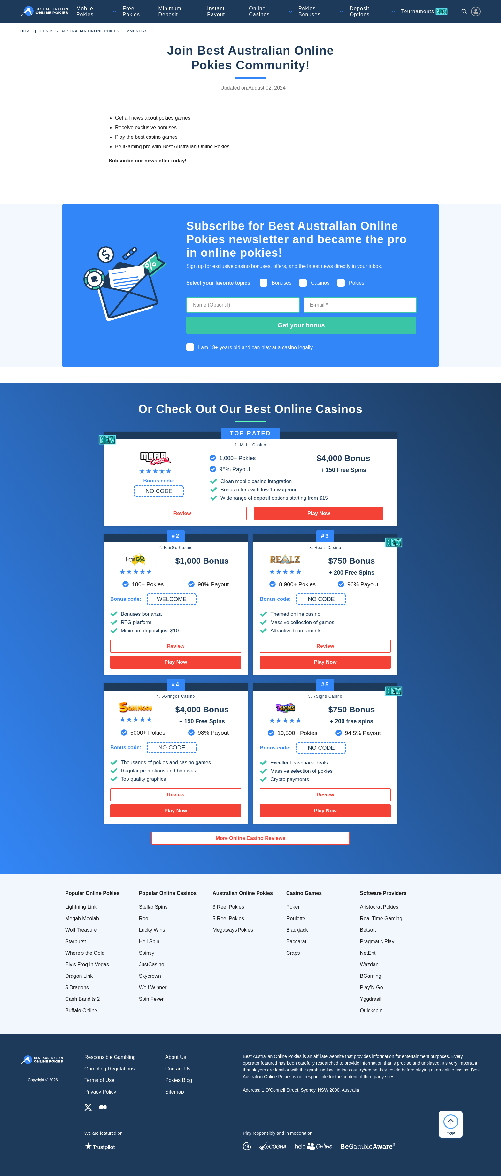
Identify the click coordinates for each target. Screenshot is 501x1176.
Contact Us (177, 1068)
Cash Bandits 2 (82, 999)
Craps (293, 953)
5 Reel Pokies (228, 918)
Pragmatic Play (377, 941)
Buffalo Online (81, 1010)
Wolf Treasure (81, 930)
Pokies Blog (178, 1080)
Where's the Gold (84, 953)
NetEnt (368, 953)
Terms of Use (99, 1080)
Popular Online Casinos (168, 893)
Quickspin (371, 1010)
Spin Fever (151, 999)
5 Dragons (77, 987)
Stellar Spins (153, 907)
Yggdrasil (371, 999)
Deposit (360, 11)
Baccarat (296, 941)
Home (26, 31)
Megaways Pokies (232, 930)
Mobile (85, 11)
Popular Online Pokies (92, 893)
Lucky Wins (152, 930)
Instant (216, 11)
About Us (175, 1057)
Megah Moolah (82, 918)
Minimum (169, 11)
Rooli (144, 918)
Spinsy (146, 953)
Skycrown (150, 976)
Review (182, 513)
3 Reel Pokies (228, 907)
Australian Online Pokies (242, 893)
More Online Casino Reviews (251, 838)
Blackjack (297, 930)
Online (259, 11)
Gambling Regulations (109, 1068)
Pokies (309, 11)
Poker (293, 907)
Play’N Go (371, 987)
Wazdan (369, 964)
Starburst (75, 941)
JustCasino (151, 964)
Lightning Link (81, 907)
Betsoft (368, 930)
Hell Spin (149, 941)
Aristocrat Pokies (379, 907)
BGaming (371, 976)
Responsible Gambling (110, 1057)
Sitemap (174, 1091)
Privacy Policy (100, 1091)
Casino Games (304, 893)
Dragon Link (79, 976)
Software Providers (383, 893)
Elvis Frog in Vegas (87, 964)
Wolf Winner (153, 987)
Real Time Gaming (381, 918)
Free (131, 11)
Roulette (295, 918)
